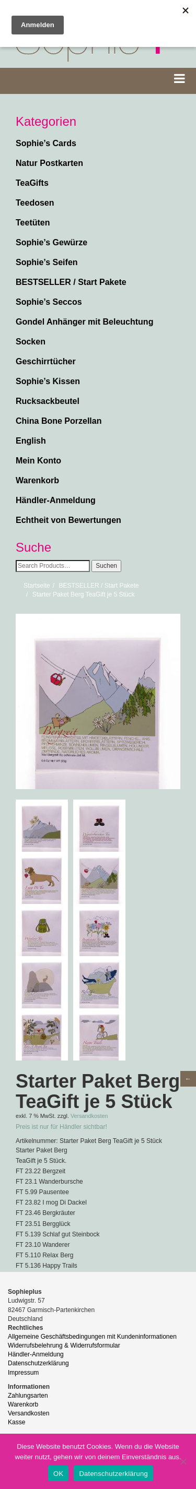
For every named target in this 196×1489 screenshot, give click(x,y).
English (31, 440)
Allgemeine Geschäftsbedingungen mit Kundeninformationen (92, 1336)
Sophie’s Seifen (47, 262)
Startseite (37, 585)
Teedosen (35, 202)
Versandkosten (89, 1116)
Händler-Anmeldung (56, 500)
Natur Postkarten (49, 163)
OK (58, 1474)
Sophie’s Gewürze (51, 242)
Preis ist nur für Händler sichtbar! (61, 1126)
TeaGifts (32, 182)
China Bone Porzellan (58, 420)
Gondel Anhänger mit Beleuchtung (84, 321)
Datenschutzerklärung (38, 1363)
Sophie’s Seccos (49, 301)
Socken (30, 341)
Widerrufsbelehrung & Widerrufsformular (64, 1345)
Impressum (23, 1372)
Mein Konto (38, 460)
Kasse (16, 1422)
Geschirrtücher (46, 361)
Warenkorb (37, 480)
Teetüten (33, 222)
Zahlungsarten (28, 1395)
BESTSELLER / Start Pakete (71, 282)
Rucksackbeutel (47, 401)
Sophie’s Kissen (48, 381)
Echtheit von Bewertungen (68, 520)
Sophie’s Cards (46, 143)
